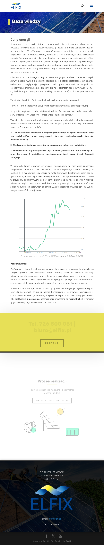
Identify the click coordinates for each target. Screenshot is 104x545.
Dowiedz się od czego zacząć (52, 402)
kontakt (52, 343)
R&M (68, 541)
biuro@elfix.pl (55, 518)
